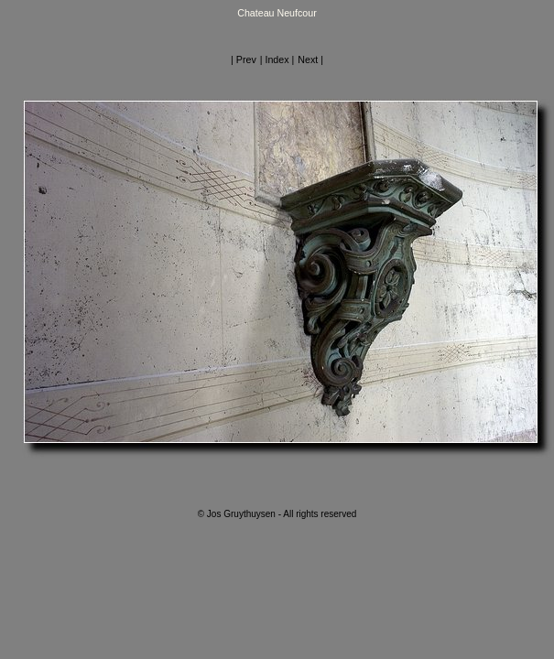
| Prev (243, 59)
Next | (310, 59)
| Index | (277, 59)
